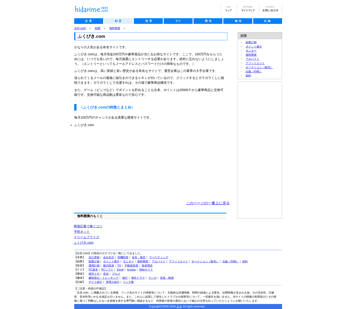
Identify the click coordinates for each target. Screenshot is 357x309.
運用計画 (94, 265)
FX (119, 265)
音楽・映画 (167, 277)
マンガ (152, 277)
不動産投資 (131, 265)
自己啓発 (94, 257)
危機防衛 (122, 257)
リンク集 (128, 282)
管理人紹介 (113, 282)
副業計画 (251, 42)
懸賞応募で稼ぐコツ (88, 226)
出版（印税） (254, 71)
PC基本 (93, 269)
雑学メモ (94, 273)
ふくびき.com (84, 242)
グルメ (116, 273)
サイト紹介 (95, 282)
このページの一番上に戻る (208, 203)
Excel (120, 269)
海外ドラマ (138, 277)
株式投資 (108, 265)
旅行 (125, 277)
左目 (179, 306)
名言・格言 (138, 257)
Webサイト (146, 269)
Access (131, 269)
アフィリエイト (255, 63)
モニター (251, 50)
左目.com (80, 28)
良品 (106, 273)
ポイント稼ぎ (254, 46)
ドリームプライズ (86, 237)
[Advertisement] (112, 164)
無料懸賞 (114, 28)
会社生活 (108, 257)
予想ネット (82, 231)
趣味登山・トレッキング (104, 277)
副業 (97, 28)
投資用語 (147, 265)
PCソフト (107, 269)
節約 (248, 75)
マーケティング (158, 257)
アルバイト (252, 59)
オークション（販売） (259, 67)
